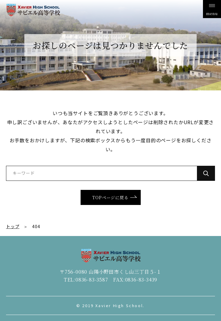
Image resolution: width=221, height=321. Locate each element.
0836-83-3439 (141, 279)
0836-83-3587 (91, 279)
